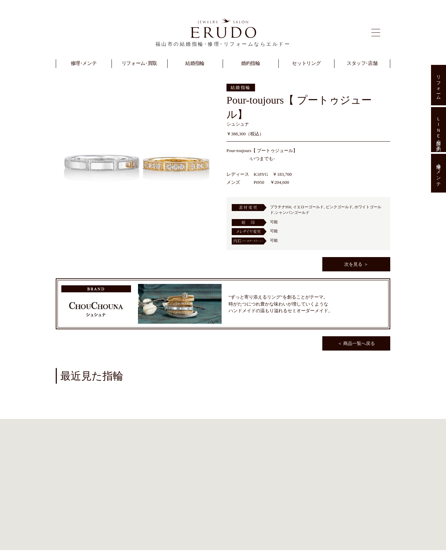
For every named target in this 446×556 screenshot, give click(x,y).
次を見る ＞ (356, 264)
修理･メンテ (438, 173)
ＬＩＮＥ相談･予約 (438, 129)
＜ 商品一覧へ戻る (356, 343)
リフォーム (438, 85)
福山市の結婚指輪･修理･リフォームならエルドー (223, 44)
